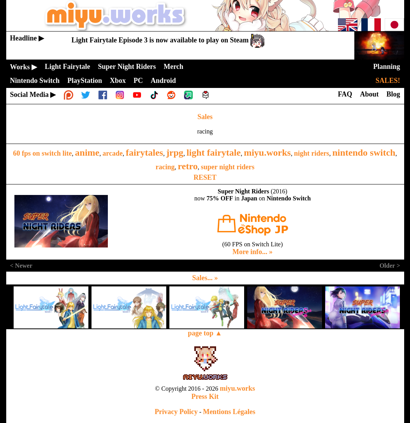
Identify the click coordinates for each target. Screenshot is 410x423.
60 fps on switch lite (42, 153)
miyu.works (267, 152)
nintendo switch (363, 152)
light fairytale (214, 152)
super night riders (228, 167)
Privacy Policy (176, 412)
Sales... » (205, 278)
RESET (205, 177)
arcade (112, 153)
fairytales (144, 152)
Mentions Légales (229, 412)
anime (87, 152)
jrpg (174, 152)
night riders (311, 153)
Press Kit (204, 396)
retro (188, 166)
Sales (205, 117)
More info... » (252, 252)
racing (165, 167)
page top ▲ (205, 333)
